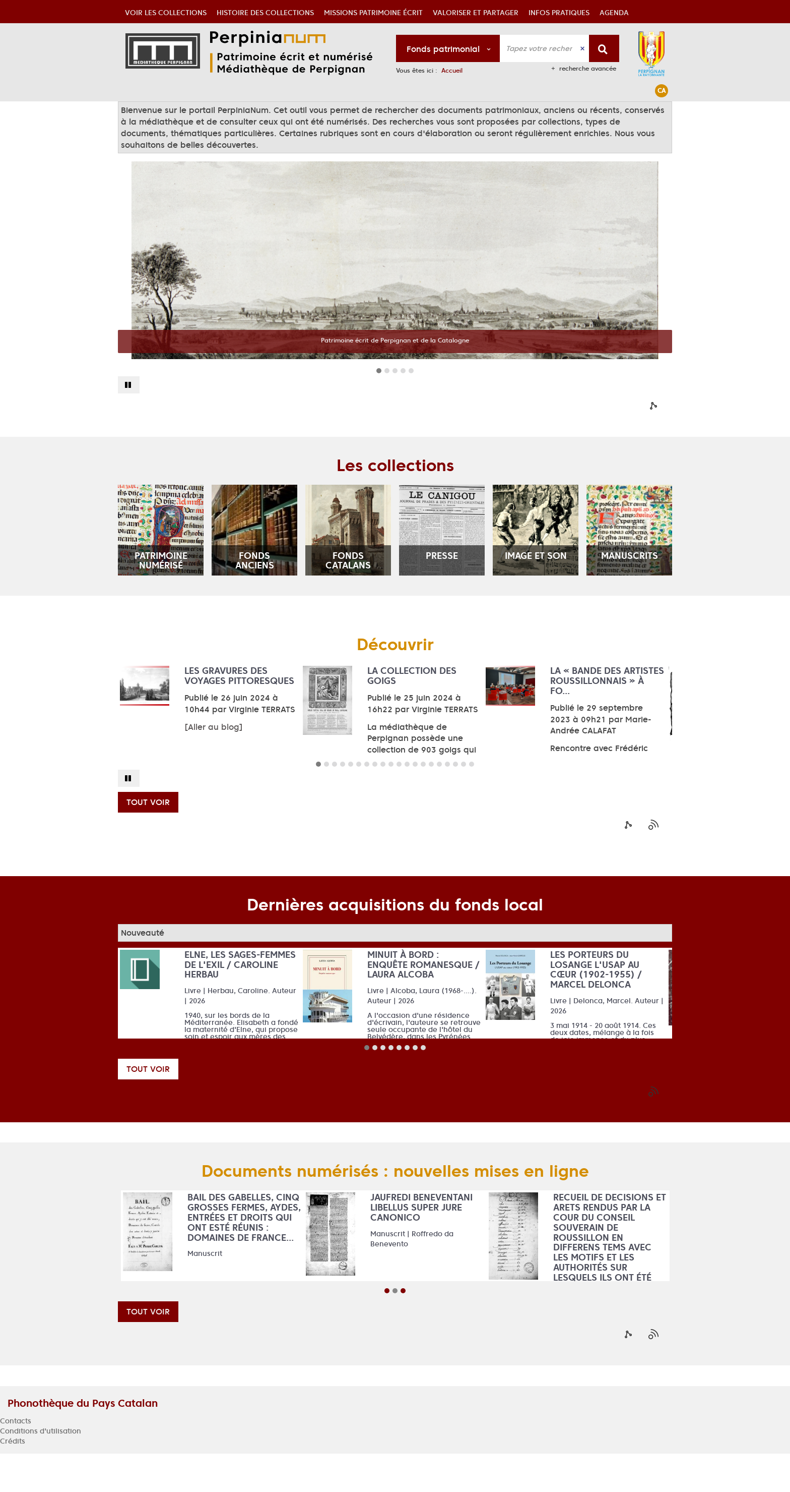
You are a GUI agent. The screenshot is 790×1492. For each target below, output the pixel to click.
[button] (166, 113)
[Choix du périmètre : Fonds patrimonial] (448, 48)
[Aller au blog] (213, 765)
